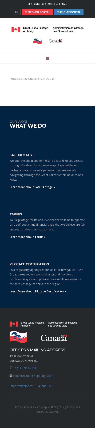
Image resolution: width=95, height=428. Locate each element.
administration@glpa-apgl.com (33, 376)
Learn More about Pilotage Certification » (38, 291)
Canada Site (44, 386)
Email (63, 4)
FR (16, 12)
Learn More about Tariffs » (28, 237)
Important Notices (22, 386)
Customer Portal (37, 12)
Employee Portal (69, 12)
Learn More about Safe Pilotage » (32, 187)
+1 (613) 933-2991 (42, 4)
